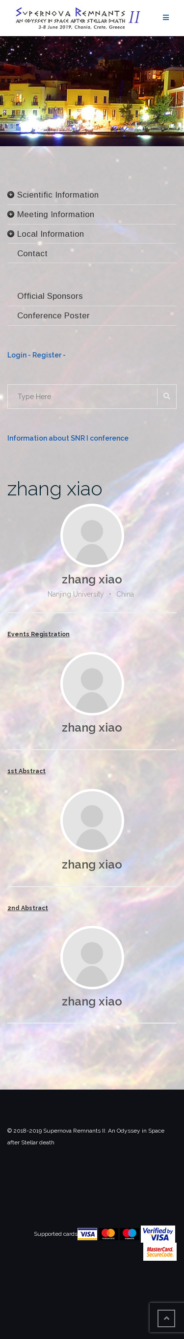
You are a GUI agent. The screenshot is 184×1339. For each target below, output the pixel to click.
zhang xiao (55, 488)
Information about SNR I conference (68, 438)
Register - (49, 355)
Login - (19, 355)
